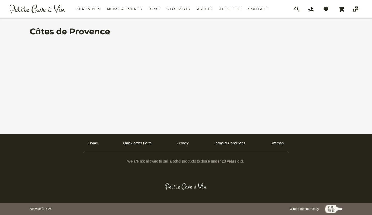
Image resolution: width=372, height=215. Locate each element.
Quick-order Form (137, 143)
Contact (258, 9)
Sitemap (277, 143)
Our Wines (88, 9)
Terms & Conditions (229, 143)
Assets (205, 9)
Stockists (179, 9)
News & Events (124, 9)
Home (93, 143)
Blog (154, 9)
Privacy (183, 143)
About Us (230, 9)
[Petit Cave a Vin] (186, 186)
